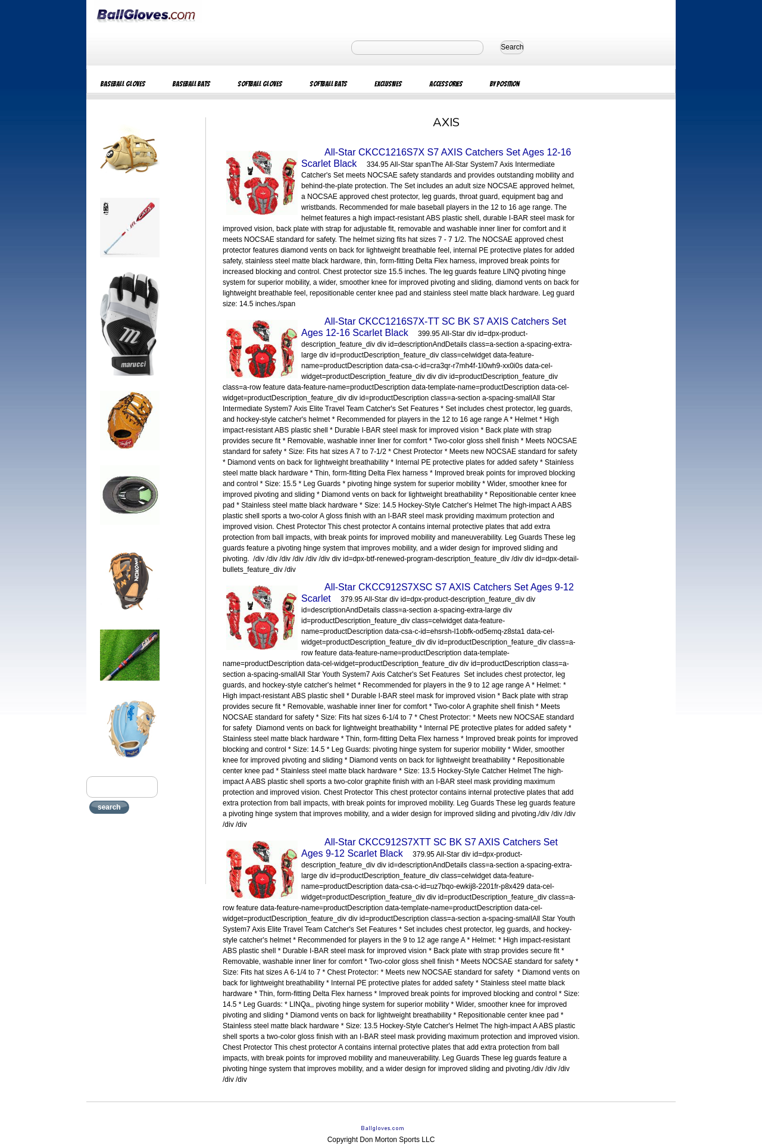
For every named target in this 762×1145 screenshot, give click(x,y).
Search (512, 47)
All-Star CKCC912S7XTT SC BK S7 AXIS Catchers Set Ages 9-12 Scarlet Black (429, 847)
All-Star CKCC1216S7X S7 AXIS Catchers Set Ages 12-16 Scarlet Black (436, 158)
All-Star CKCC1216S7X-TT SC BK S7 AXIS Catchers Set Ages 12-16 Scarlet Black (433, 327)
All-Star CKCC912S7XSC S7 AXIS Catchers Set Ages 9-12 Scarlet (437, 592)
